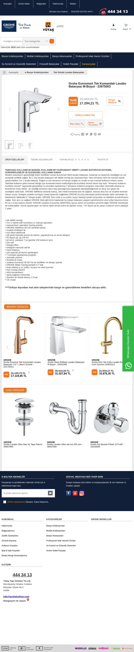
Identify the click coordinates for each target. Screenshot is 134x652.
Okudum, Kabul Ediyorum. (26, 485)
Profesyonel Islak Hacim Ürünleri (92, 56)
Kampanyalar (89, 64)
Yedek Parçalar (70, 64)
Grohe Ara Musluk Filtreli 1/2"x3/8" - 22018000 (107, 445)
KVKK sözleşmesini (16, 486)
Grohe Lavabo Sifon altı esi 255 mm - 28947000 (65, 445)
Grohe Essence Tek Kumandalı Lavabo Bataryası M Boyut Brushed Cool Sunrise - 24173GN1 (110, 364)
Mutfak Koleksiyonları (38, 56)
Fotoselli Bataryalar (49, 64)
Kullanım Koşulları (10, 529)
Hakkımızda (58, 4)
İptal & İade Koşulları (11, 534)
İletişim (73, 4)
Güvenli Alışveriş (9, 524)
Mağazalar (41, 4)
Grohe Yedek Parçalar (56, 534)
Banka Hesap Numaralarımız (14, 539)
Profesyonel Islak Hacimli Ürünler (61, 524)
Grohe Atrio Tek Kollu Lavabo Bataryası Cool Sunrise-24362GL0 (66, 363)
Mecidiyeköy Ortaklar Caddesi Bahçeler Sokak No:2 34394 (24, 565)
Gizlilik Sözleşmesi (10, 519)
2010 (13, 47)
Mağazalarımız (8, 514)
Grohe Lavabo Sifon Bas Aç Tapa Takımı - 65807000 (24, 445)
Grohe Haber (24, 4)
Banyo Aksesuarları (62, 56)
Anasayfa (7, 4)
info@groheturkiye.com (16, 580)
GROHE (7, 360)
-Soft (50, 648)
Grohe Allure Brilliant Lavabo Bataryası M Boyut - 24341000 (21, 363)
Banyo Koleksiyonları (12, 56)
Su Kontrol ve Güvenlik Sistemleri (19, 64)
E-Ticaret (58, 648)
